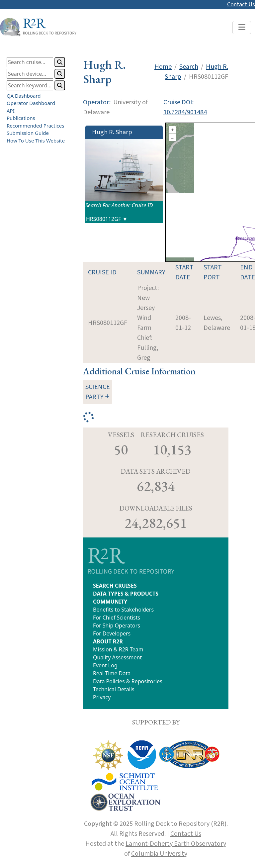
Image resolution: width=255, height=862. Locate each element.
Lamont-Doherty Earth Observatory (176, 843)
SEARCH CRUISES (115, 585)
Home (163, 66)
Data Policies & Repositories (127, 681)
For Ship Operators (116, 625)
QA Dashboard (24, 95)
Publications (21, 118)
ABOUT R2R (108, 641)
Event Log (105, 665)
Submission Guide (28, 133)
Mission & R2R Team (118, 649)
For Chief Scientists (116, 617)
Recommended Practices (35, 125)
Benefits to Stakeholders (123, 609)
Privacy (102, 697)
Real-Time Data (111, 673)
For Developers (111, 633)
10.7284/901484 (185, 112)
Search (188, 66)
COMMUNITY (110, 601)
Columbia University (159, 853)
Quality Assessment (117, 657)
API (11, 110)
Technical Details (113, 689)
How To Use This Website (36, 140)
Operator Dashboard (31, 103)
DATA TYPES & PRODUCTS (125, 593)
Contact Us (241, 4)
